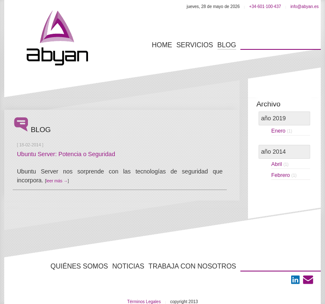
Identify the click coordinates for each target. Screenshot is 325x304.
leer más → (57, 181)
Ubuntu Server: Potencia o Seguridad (66, 154)
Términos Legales (143, 301)
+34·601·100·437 (265, 6)
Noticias (128, 266)
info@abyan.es (304, 6)
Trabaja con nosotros (192, 266)
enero (281, 131)
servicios (194, 45)
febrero (284, 175)
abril (280, 164)
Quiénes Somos (79, 266)
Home (162, 45)
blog (227, 45)
